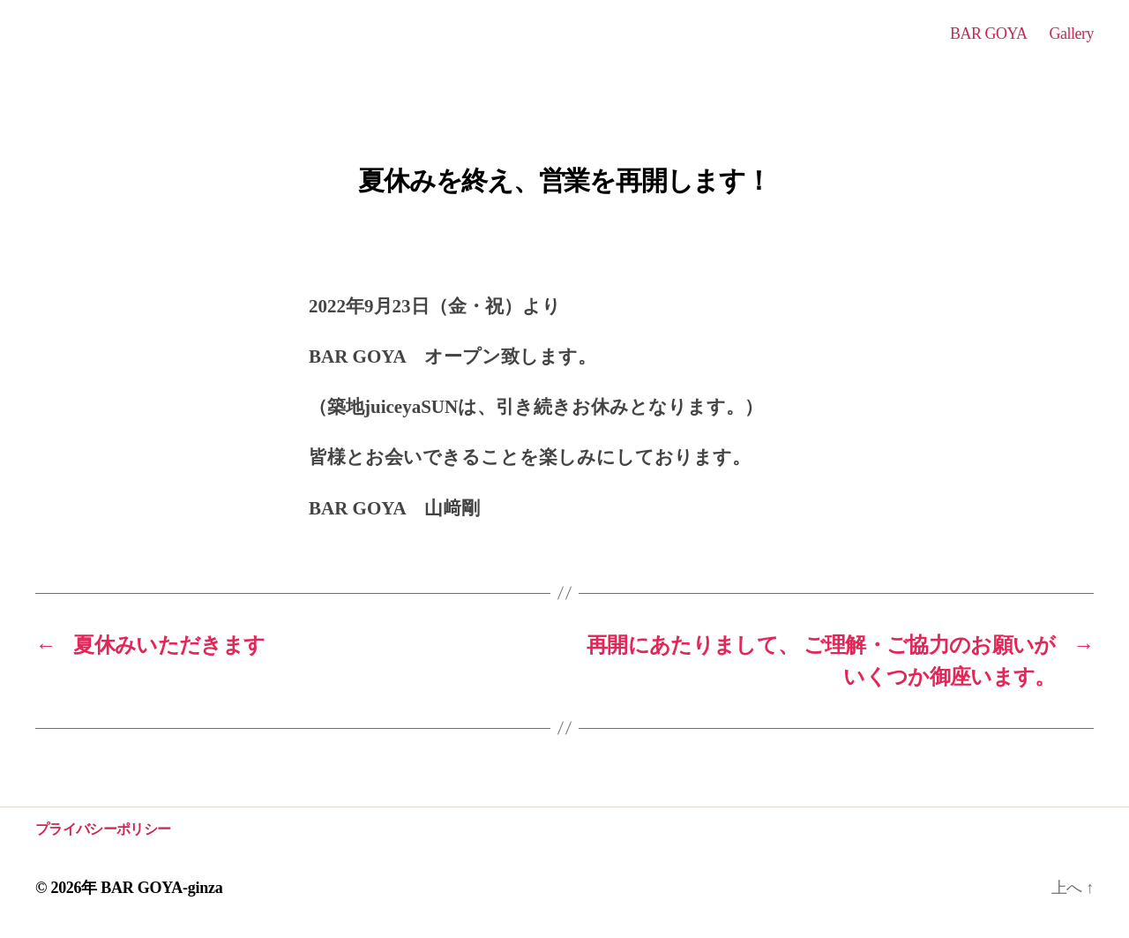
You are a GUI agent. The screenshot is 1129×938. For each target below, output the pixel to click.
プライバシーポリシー (102, 829)
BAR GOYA (989, 33)
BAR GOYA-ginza (161, 888)
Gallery (1072, 33)
